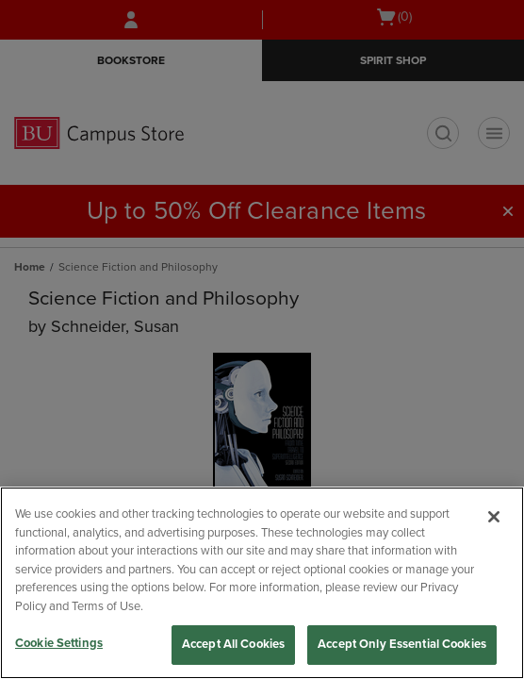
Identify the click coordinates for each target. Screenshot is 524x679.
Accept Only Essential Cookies (402, 644)
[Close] (494, 517)
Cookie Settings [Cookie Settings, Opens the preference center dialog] (59, 643)
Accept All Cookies (233, 644)
